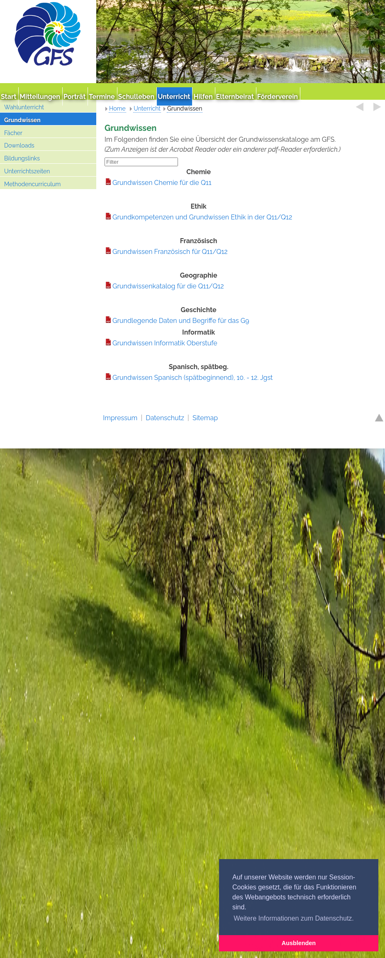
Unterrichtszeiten (27, 171)
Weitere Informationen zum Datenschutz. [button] (294, 918)
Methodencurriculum (32, 184)
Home (117, 108)
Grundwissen (22, 120)
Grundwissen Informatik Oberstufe (164, 343)
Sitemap (205, 418)
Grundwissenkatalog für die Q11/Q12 (168, 286)
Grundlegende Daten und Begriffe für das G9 (180, 321)
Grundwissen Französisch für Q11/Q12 (170, 252)
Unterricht (147, 108)
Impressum (120, 418)
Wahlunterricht (24, 107)
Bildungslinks (22, 158)
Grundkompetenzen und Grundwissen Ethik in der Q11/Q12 (202, 217)
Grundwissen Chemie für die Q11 (162, 183)
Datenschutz (165, 418)
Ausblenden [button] (299, 943)
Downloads (19, 145)
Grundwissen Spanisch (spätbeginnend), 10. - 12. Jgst (192, 378)
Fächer (13, 133)
